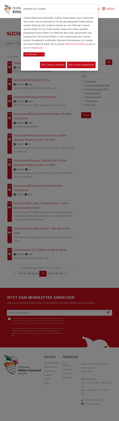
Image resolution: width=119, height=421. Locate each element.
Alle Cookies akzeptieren (81, 65)
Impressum (36, 48)
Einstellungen (31, 54)
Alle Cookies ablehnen (52, 65)
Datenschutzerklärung (76, 44)
